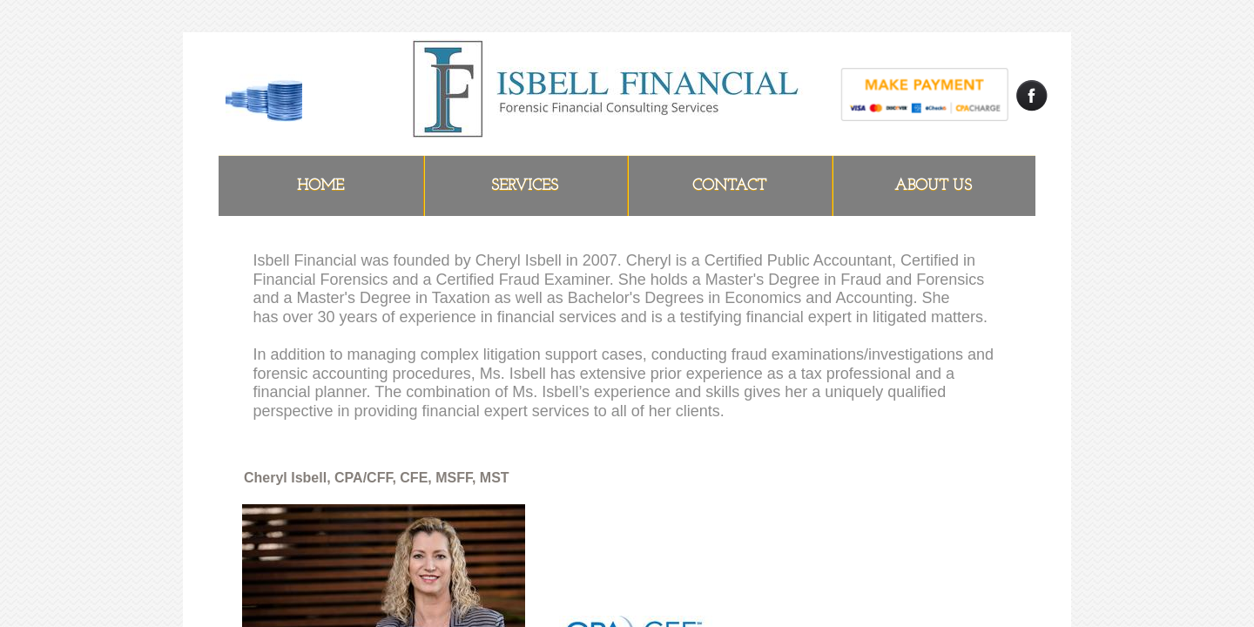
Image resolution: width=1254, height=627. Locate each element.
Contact (729, 186)
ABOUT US (933, 186)
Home (320, 186)
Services (524, 186)
